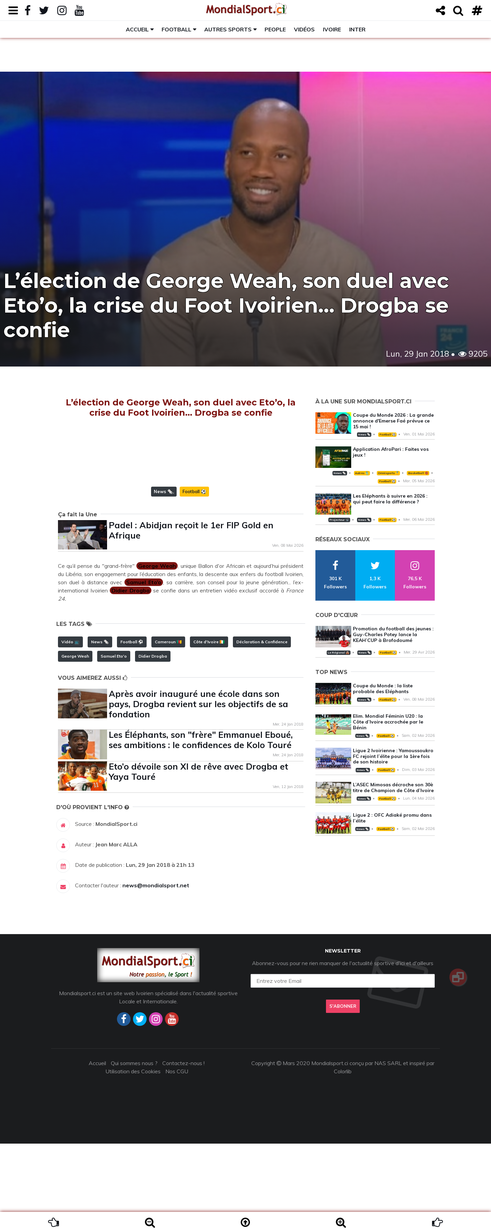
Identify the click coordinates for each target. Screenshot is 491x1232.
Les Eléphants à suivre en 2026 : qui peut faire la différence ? (390, 499)
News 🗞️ (163, 580)
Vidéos (304, 29)
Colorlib (343, 1159)
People (275, 29)
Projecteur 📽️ (339, 519)
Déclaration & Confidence (261, 730)
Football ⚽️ (194, 580)
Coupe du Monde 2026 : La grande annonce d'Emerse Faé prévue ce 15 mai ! (393, 421)
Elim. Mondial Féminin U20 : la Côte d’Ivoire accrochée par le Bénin (388, 722)
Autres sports (228, 29)
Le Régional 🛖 (338, 652)
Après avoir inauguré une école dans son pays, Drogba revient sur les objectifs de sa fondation (198, 792)
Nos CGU (176, 1159)
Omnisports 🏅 (388, 473)
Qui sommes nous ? (134, 1151)
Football (176, 29)
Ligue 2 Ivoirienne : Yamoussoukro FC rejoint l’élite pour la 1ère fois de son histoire (393, 756)
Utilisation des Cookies (133, 1159)
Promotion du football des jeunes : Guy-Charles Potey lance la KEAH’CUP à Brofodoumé (393, 634)
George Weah (75, 744)
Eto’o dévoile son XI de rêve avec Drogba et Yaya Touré (198, 859)
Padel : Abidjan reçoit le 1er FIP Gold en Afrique (191, 618)
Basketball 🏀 (418, 473)
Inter (357, 29)
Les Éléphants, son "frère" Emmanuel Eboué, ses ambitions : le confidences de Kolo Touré (201, 828)
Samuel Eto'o (114, 744)
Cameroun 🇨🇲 (168, 730)
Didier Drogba (152, 744)
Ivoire (332, 29)
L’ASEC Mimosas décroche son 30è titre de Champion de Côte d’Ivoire (393, 787)
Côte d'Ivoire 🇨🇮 (209, 730)
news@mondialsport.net (155, 973)
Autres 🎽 (362, 473)
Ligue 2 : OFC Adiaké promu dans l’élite (392, 818)
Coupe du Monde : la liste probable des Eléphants (383, 688)
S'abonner (342, 1095)
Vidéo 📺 (70, 730)
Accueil (137, 29)
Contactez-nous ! (183, 1151)
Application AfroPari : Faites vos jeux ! (391, 452)
